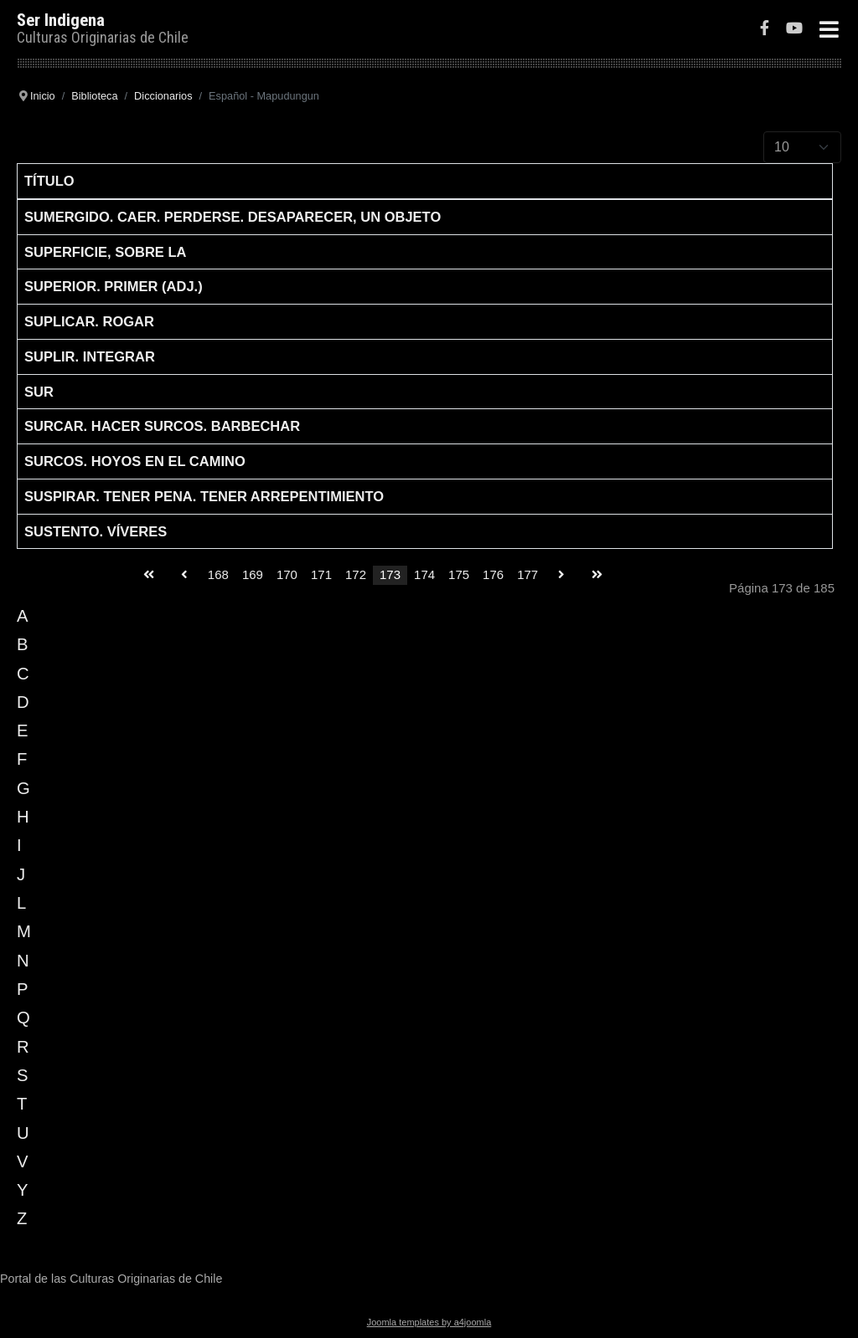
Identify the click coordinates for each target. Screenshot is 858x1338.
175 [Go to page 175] (458, 574)
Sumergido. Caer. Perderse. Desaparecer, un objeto (232, 216)
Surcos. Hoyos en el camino (135, 461)
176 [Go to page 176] (493, 574)
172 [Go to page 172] (355, 574)
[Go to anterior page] (184, 575)
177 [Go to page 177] (527, 574)
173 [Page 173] (390, 574)
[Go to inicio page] (149, 575)
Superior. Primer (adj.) (113, 286)
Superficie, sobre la (105, 251)
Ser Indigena (61, 20)
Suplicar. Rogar (89, 321)
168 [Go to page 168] (218, 574)
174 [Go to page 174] (424, 574)
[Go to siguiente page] (561, 575)
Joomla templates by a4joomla (429, 1322)
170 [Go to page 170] (287, 574)
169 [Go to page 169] (252, 574)
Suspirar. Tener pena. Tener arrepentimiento (204, 496)
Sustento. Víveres (95, 531)
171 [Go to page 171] (321, 574)
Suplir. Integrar (89, 356)
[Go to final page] (597, 575)
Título (49, 180)
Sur (39, 391)
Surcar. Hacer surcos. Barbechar (162, 425)
